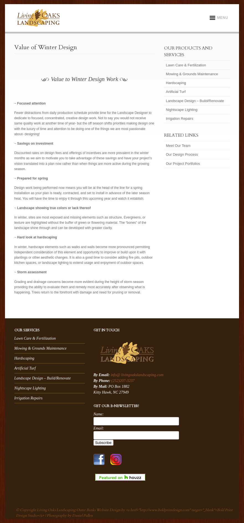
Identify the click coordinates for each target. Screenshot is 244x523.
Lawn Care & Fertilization (186, 65)
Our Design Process (182, 154)
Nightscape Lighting (181, 110)
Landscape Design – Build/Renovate (195, 101)
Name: (99, 414)
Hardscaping (176, 83)
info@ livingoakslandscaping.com (137, 375)
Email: (99, 428)
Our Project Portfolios (183, 164)
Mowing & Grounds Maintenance (192, 74)
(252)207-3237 (122, 381)
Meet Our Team (178, 146)
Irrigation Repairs (179, 118)
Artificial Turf (176, 92)
